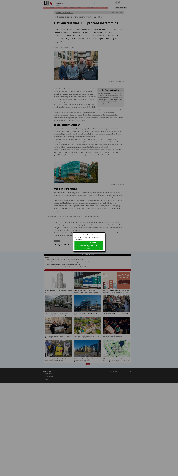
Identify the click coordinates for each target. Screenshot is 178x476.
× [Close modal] (102, 234)
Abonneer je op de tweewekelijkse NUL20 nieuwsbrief (89, 245)
